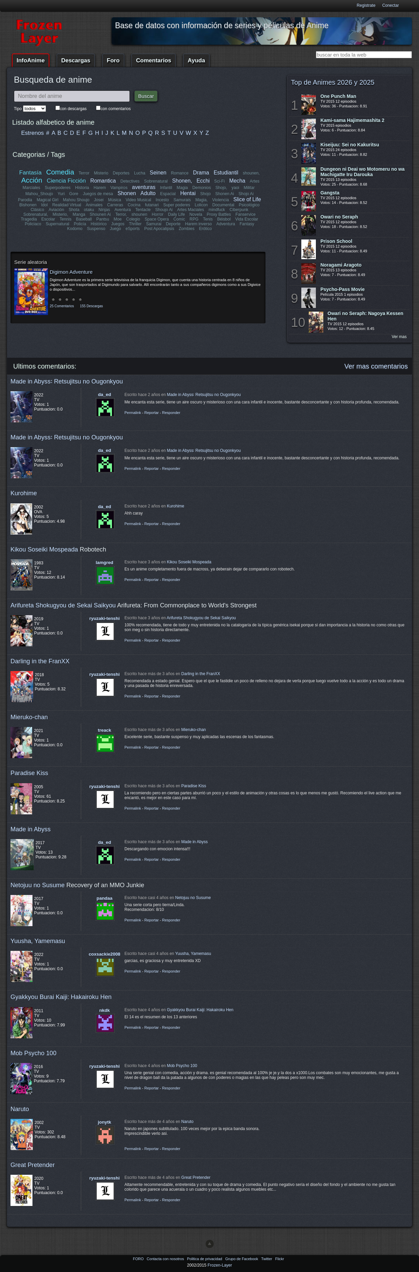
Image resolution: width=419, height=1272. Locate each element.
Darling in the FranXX (39, 661)
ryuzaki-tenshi (104, 618)
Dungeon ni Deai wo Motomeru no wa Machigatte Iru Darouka (362, 171)
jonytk (104, 1122)
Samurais (182, 199)
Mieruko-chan (29, 717)
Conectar (390, 5)
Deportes (121, 173)
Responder (171, 413)
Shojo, (221, 187)
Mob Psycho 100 (33, 1053)
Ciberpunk (238, 209)
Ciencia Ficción (66, 181)
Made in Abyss (30, 829)
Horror (157, 214)
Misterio (101, 173)
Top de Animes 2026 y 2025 (332, 82)
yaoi (235, 187)
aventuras (143, 187)
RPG (194, 219)
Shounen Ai (100, 214)
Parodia (25, 199)
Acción (31, 180)
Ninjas (104, 209)
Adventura (225, 224)
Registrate (366, 5)
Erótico (205, 228)
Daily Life (176, 214)
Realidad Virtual (67, 205)
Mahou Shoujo (76, 199)
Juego (115, 228)
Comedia (60, 172)
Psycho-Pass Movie (342, 289)
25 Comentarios (62, 306)
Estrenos (32, 133)
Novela (195, 214)
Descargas (75, 60)
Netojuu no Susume (37, 885)
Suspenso (96, 228)
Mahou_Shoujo (39, 193)
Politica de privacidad (205, 1259)
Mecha (237, 181)
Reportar (151, 413)
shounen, (251, 173)
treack (104, 730)
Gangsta (329, 192)
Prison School (336, 241)
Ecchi (203, 181)
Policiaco (33, 224)
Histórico (99, 224)
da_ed (104, 394)
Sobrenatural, (35, 214)
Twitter (267, 1259)
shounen (139, 214)
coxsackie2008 (104, 954)
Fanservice (245, 214)
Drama (201, 172)
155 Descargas (91, 306)
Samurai (153, 224)
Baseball (84, 219)
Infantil (166, 187)
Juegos (117, 224)
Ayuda (196, 60)
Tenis (207, 219)
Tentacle (142, 209)
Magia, (201, 199)
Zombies (186, 228)
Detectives (130, 181)
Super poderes (176, 205)
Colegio (133, 219)
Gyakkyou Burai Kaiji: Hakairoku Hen (61, 996)
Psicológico (249, 205)
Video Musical (138, 199)
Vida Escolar (246, 219)
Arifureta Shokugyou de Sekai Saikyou (63, 605)
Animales (94, 205)
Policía (80, 224)
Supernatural (58, 224)
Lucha (139, 173)
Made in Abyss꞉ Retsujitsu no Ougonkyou (66, 381)
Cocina (133, 205)
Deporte (173, 224)
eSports (132, 228)
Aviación (56, 209)
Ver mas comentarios (376, 366)
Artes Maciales (190, 209)
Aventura (122, 209)
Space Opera (157, 219)
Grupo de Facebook (242, 1259)
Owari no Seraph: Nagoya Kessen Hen (365, 316)
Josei (98, 199)
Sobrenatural (156, 181)
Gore (73, 193)
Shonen (127, 193)
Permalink (132, 413)
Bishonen (28, 205)
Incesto (162, 199)
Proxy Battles (219, 214)
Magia (182, 187)
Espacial (168, 193)
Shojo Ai (246, 193)
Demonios (201, 187)
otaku (89, 209)
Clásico (38, 209)
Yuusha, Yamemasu (37, 940)
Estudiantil (226, 172)
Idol (44, 205)
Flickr (279, 1259)
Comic (179, 219)
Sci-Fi (219, 181)
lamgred (104, 562)
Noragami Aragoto (341, 265)
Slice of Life (247, 199)
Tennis (65, 219)
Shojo (205, 193)
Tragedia (29, 219)
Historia (82, 187)
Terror (83, 173)
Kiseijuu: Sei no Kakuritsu (349, 144)
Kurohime (23, 493)
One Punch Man (338, 96)
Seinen (158, 172)
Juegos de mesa (98, 193)
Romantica (103, 181)
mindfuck (216, 209)
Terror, (121, 214)
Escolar (48, 219)
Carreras (115, 205)
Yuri (61, 193)
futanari (152, 205)
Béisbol (224, 219)
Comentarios (153, 60)
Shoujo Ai (163, 209)
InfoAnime (31, 60)
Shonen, (182, 181)
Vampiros (119, 187)
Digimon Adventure (71, 272)
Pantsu (102, 219)
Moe (118, 219)
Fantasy (246, 224)
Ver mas (399, 336)
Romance (179, 173)
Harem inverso (198, 224)
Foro (113, 60)
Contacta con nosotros (166, 1259)
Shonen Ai (224, 193)
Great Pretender (32, 1164)
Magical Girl (47, 199)
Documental (223, 205)
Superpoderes (57, 187)
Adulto (148, 193)
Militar (249, 187)
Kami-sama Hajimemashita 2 (352, 120)
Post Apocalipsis (159, 228)
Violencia (220, 199)
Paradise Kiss (29, 772)
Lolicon (201, 205)
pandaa (105, 898)
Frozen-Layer (220, 1265)
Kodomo (75, 228)
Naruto (19, 1108)
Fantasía (30, 172)
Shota (74, 209)
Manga (79, 214)
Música (114, 199)
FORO (139, 1259)
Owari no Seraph (339, 217)
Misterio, (60, 214)
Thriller (135, 224)
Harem (100, 187)
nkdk (104, 1010)
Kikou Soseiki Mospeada (44, 549)
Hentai (187, 193)
